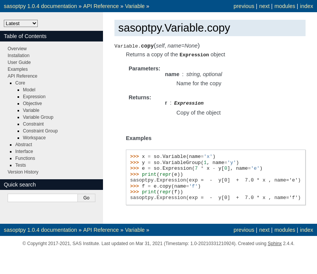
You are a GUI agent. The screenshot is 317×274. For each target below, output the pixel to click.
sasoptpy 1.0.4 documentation (40, 6)
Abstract (23, 144)
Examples (18, 69)
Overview (17, 48)
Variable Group (38, 117)
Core (20, 83)
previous (243, 6)
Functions (25, 158)
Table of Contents (25, 36)
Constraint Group (40, 131)
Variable (135, 6)
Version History (23, 172)
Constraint (33, 124)
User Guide (19, 62)
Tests (20, 165)
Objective (32, 103)
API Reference (101, 6)
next (264, 6)
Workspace (34, 137)
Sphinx (275, 242)
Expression (34, 96)
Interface (24, 151)
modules (284, 6)
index (306, 6)
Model (29, 89)
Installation (18, 55)
